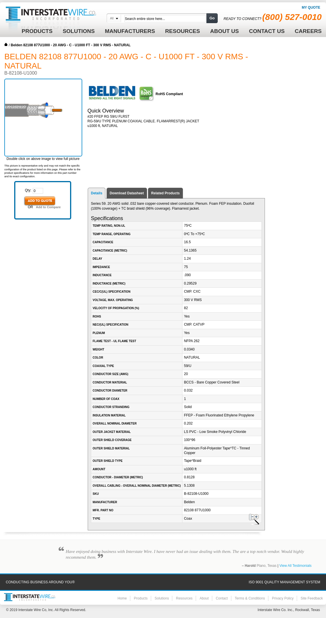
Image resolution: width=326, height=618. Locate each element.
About (203, 598)
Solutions (162, 598)
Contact (222, 598)
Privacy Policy (283, 598)
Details (96, 193)
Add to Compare (48, 207)
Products (140, 598)
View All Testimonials (295, 566)
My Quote (311, 7)
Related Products (165, 193)
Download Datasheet (127, 193)
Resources (184, 598)
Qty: (28, 190)
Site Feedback (312, 598)
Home (6, 44)
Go (212, 18)
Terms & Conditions (250, 598)
